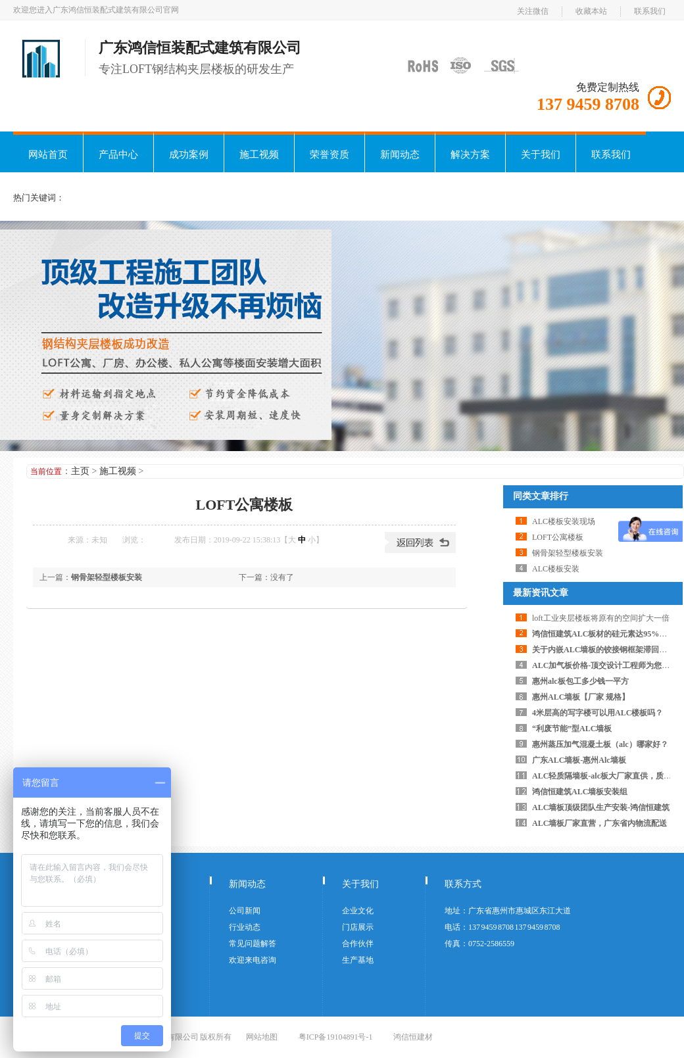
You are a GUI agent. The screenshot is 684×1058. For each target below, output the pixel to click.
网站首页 (48, 154)
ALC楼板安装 (555, 568)
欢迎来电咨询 (252, 960)
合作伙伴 (358, 943)
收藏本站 (591, 11)
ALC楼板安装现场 (563, 521)
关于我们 (540, 154)
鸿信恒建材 (413, 1037)
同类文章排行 (540, 496)
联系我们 (650, 11)
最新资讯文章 (540, 593)
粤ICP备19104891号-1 (336, 1037)
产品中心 (118, 154)
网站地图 (262, 1037)
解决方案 (470, 154)
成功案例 (188, 154)
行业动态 (244, 927)
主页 (80, 471)
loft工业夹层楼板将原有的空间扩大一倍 (601, 618)
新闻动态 (400, 154)
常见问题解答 (252, 943)
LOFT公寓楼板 (557, 537)
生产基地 (358, 960)
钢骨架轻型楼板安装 (106, 577)
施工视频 (259, 154)
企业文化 (358, 910)
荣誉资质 (329, 154)
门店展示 (358, 927)
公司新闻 (244, 910)
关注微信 (533, 11)
